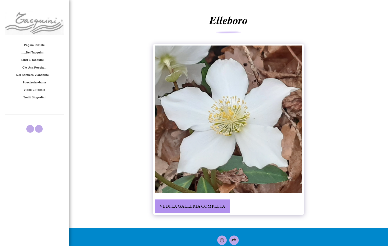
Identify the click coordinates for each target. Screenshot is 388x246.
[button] (34, 53)
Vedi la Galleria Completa (192, 206)
